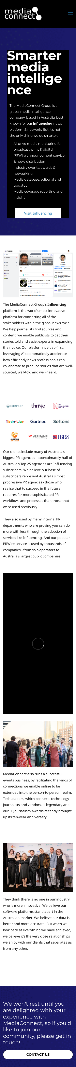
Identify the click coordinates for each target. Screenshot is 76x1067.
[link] (38, 252)
